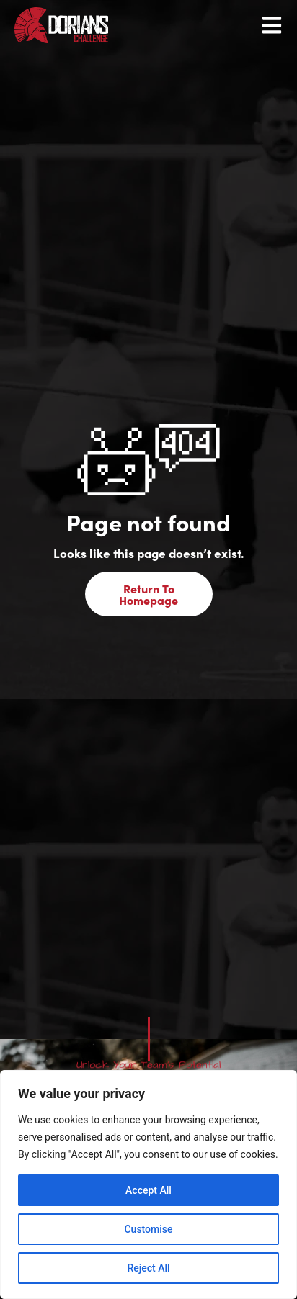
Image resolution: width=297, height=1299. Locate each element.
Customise (148, 1229)
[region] (148, 1184)
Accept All (148, 1190)
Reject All (148, 1268)
